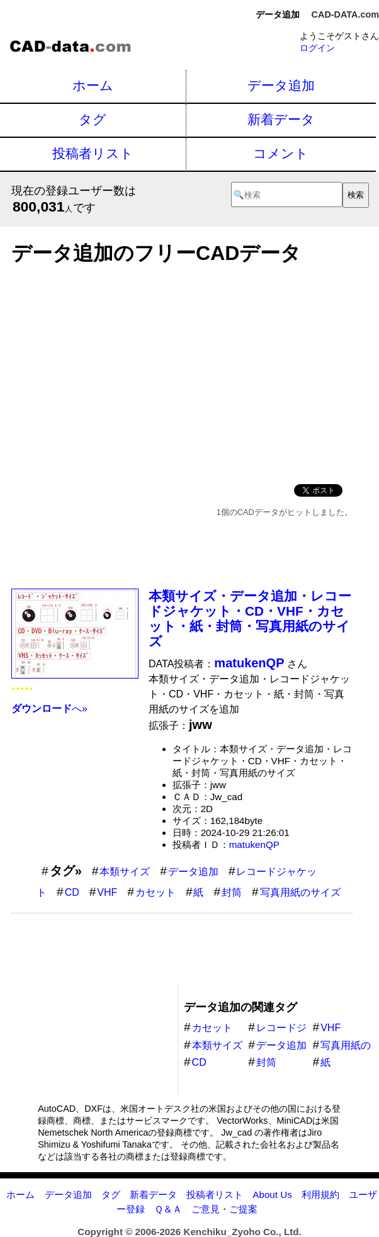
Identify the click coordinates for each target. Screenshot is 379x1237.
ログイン (317, 48)
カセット (155, 892)
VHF (107, 892)
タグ (92, 119)
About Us (271, 1194)
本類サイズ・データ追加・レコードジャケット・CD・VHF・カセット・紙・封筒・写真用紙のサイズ (250, 618)
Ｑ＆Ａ (168, 1209)
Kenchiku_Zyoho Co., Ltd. (242, 1231)
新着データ (281, 119)
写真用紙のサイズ (300, 892)
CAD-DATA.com (345, 14)
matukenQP (254, 844)
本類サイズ (124, 871)
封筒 (232, 892)
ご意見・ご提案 (224, 1209)
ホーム (92, 85)
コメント (280, 153)
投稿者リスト (92, 153)
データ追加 (281, 85)
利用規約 (320, 1194)
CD (72, 892)
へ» (49, 708)
